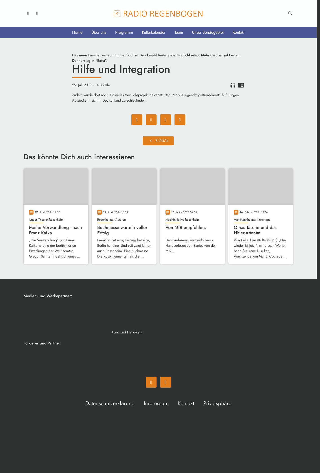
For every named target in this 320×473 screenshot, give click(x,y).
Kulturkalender (154, 32)
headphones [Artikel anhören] (233, 85)
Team (178, 32)
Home (77, 32)
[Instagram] (37, 13)
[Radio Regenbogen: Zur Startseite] (158, 13)
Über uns (98, 32)
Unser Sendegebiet (208, 32)
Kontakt (239, 32)
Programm (124, 32)
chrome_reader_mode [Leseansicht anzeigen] (241, 85)
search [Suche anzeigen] (290, 13)
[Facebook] (28, 13)
